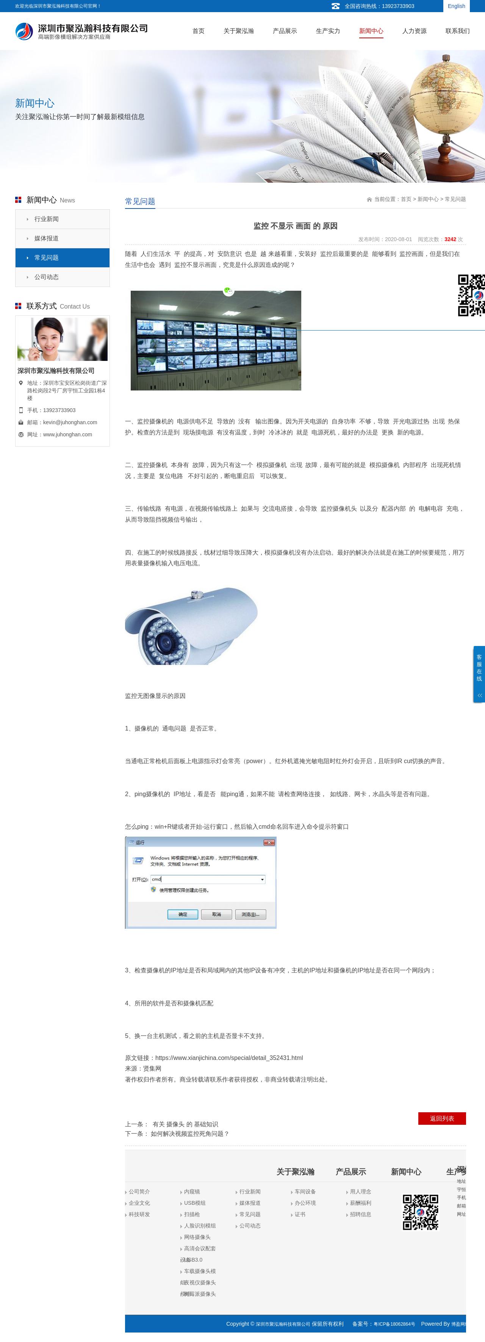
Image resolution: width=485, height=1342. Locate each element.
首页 (406, 199)
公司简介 (139, 1191)
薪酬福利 (360, 1203)
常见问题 (46, 257)
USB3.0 (193, 1260)
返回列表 (442, 1118)
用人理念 (360, 1191)
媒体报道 (46, 238)
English (456, 6)
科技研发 (139, 1214)
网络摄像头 (197, 1237)
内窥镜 (192, 1191)
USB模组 (195, 1203)
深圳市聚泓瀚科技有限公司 (283, 1324)
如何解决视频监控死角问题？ (190, 1133)
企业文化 (139, 1203)
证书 (300, 1214)
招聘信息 (360, 1214)
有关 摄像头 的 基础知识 (184, 1124)
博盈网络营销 (465, 1324)
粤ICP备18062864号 (394, 1324)
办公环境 (305, 1203)
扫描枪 (192, 1214)
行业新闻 (46, 219)
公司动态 (46, 277)
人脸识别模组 (200, 1226)
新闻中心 (428, 199)
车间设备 (305, 1191)
